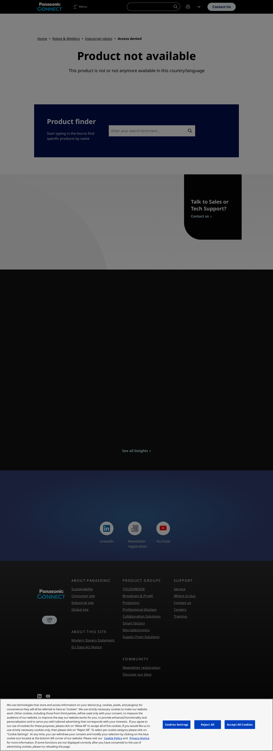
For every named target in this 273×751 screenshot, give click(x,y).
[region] (136, 725)
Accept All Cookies (240, 724)
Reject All (207, 724)
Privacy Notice (139, 738)
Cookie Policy (113, 738)
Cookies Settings (176, 724)
